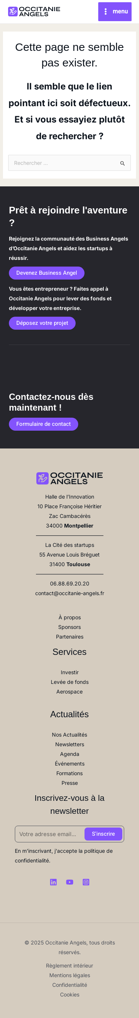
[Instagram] (86, 882)
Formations (69, 773)
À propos (70, 617)
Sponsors (69, 627)
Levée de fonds (70, 682)
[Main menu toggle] (115, 11)
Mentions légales (69, 975)
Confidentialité (69, 985)
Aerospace (69, 691)
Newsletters (69, 744)
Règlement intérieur (69, 965)
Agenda (69, 754)
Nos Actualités (69, 734)
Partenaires (69, 636)
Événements (70, 763)
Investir (70, 672)
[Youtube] (69, 882)
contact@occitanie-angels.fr (69, 593)
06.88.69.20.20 (69, 583)
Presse (70, 783)
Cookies (69, 994)
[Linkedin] (53, 882)
